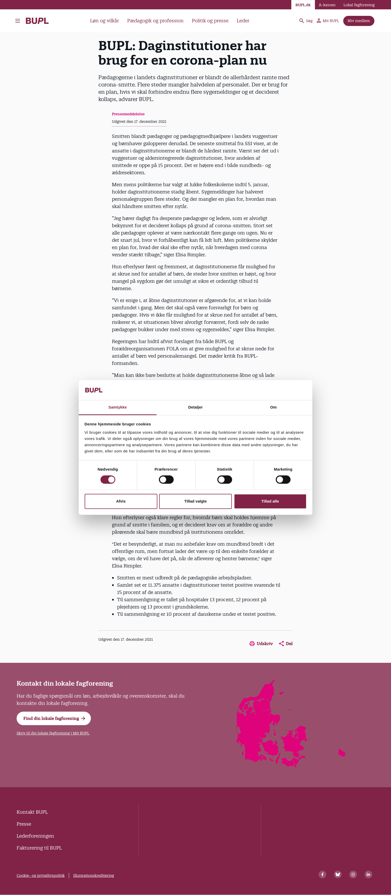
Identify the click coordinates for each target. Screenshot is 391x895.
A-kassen (327, 5)
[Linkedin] (368, 874)
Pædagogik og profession (155, 21)
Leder (243, 21)
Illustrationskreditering (93, 875)
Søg (306, 21)
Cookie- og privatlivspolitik (41, 875)
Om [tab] (273, 407)
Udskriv (261, 643)
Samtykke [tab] (118, 407)
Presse (24, 824)
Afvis (121, 501)
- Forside (37, 20)
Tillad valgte (195, 501)
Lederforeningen (35, 836)
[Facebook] (322, 874)
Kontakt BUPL (32, 812)
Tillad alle (270, 501)
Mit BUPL (328, 20)
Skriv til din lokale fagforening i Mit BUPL (53, 733)
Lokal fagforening (359, 5)
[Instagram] (353, 874)
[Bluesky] (338, 874)
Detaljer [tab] (195, 407)
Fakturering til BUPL (39, 848)
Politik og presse (210, 21)
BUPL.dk (303, 5)
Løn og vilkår (104, 21)
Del (286, 643)
